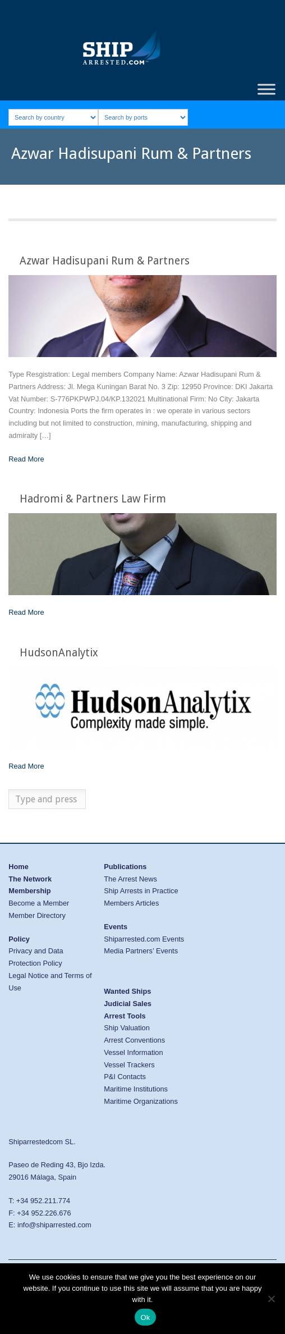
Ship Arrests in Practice (141, 891)
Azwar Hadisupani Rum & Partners (105, 260)
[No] (271, 1298)
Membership (29, 891)
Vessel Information (133, 1052)
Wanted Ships (127, 991)
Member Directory (37, 915)
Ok (145, 1317)
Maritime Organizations (141, 1101)
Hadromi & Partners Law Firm (93, 498)
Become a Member (38, 903)
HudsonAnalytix (59, 652)
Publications (125, 866)
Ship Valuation (127, 1028)
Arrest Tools (124, 1016)
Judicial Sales (127, 1003)
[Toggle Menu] (266, 89)
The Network (30, 879)
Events (115, 926)
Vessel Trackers (129, 1065)
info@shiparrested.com (54, 1225)
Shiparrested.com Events (144, 939)
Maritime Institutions (136, 1089)
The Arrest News (130, 879)
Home (18, 866)
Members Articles (131, 903)
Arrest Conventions (134, 1040)
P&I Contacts (125, 1076)
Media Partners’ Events (141, 951)
